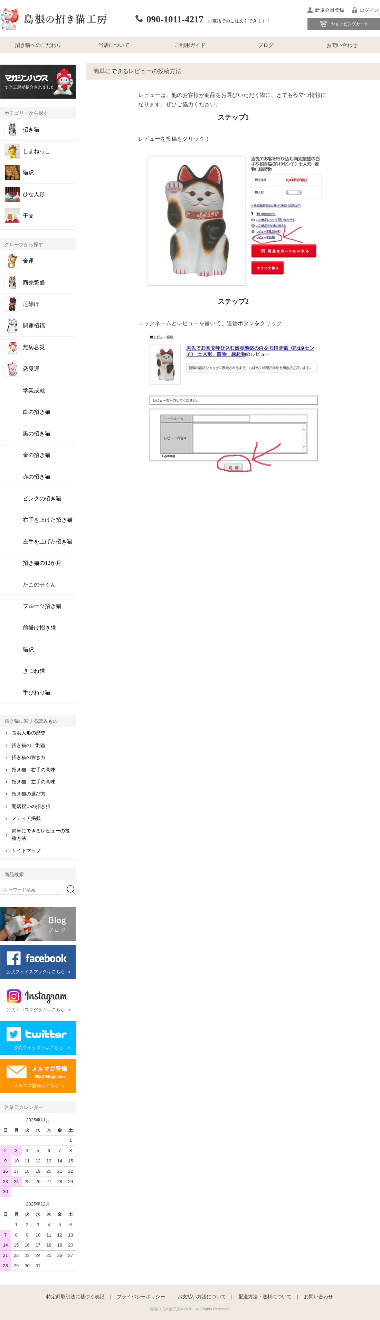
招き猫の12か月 (42, 563)
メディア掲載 (26, 818)
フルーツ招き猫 (42, 606)
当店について (114, 45)
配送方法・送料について (265, 1296)
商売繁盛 (34, 282)
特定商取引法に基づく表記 (75, 1296)
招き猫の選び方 (29, 794)
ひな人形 (34, 194)
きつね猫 (34, 671)
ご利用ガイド (190, 45)
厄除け (31, 304)
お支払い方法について (202, 1296)
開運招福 (34, 325)
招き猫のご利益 (29, 745)
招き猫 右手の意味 (33, 769)
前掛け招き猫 (39, 628)
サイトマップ (26, 850)
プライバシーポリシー (141, 1296)
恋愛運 (31, 368)
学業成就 (34, 390)
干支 (28, 215)
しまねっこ (36, 151)
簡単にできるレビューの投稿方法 (41, 834)
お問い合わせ (342, 45)
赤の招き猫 (36, 477)
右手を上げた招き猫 (48, 520)
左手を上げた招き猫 (48, 541)
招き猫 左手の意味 (33, 781)
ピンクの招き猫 (42, 498)
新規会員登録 (329, 10)
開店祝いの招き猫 (31, 806)
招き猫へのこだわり (38, 45)
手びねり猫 (36, 693)
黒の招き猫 (36, 434)
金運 (28, 261)
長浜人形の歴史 (29, 733)
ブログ (266, 45)
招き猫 (31, 129)
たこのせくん (39, 585)
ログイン (369, 10)
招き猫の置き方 (29, 757)
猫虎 (28, 172)
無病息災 (34, 347)
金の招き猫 (36, 455)
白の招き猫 (36, 412)
